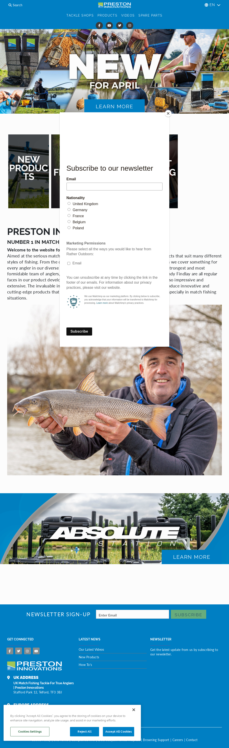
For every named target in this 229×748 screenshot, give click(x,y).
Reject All (84, 731)
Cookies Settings (30, 731)
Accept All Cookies (118, 731)
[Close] (168, 113)
